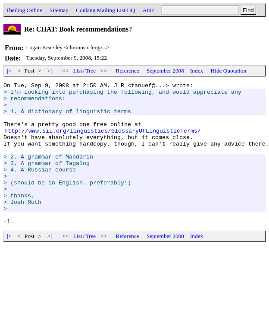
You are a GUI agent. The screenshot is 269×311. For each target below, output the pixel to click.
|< (9, 70)
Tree (90, 70)
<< (65, 70)
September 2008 (165, 70)
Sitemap (59, 10)
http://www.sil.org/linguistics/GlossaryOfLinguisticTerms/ (102, 141)
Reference (127, 70)
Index (196, 70)
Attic (148, 10)
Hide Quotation (229, 70)
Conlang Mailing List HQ (105, 10)
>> (104, 70)
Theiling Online (24, 10)
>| (49, 70)
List (77, 70)
